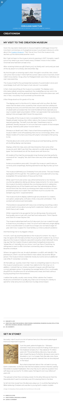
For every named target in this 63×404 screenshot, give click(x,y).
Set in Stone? (12, 334)
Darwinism (36, 323)
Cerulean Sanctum (31, 26)
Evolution (55, 323)
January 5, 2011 (10, 321)
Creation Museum (17, 52)
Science (23, 397)
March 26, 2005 (10, 395)
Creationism (28, 323)
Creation (9, 323)
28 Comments (10, 327)
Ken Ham (8, 325)
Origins (19, 325)
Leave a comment (11, 399)
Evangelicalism (46, 323)
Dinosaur (17, 397)
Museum (14, 325)
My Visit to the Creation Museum (25, 42)
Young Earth (27, 325)
